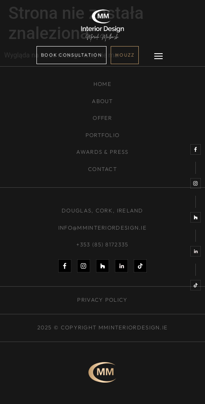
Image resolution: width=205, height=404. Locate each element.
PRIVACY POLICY (102, 299)
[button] (158, 57)
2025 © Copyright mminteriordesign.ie (102, 327)
